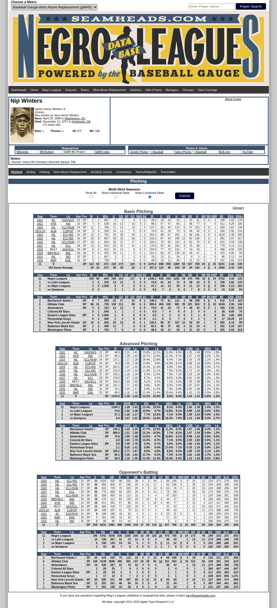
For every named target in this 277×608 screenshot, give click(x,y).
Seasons (71, 89)
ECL (64, 227)
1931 (40, 256)
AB (112, 477)
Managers (172, 89)
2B (135, 477)
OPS (235, 477)
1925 (40, 238)
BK (209, 216)
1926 (40, 242)
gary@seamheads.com (200, 595)
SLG (226, 477)
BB (190, 216)
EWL (68, 260)
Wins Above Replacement (109, 89)
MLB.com (224, 151)
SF (198, 477)
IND (68, 223)
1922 (40, 223)
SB (154, 477)
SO (174, 477)
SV (144, 216)
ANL (68, 252)
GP (71, 231)
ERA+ (239, 216)
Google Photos (139, 151)
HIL (53, 227)
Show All (90, 192)
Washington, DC (75, 118)
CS (161, 477)
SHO (139, 216)
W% (105, 216)
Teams (84, 89)
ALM (53, 231)
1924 (40, 234)
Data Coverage (207, 89)
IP (152, 216)
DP (203, 477)
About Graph (233, 99)
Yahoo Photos (182, 151)
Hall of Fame (153, 89)
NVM (71, 227)
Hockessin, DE (81, 121)
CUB (66, 231)
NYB (53, 223)
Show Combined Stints (149, 192)
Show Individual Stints (116, 192)
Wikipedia (22, 151)
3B (142, 477)
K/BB (189, 348)
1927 (40, 245)
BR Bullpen (47, 151)
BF (221, 216)
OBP (218, 477)
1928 (40, 249)
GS (121, 216)
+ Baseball (156, 151)
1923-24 (40, 231)
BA (210, 477)
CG (132, 216)
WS (71, 234)
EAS (65, 220)
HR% (208, 348)
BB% (169, 348)
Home (34, 89)
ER (168, 216)
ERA (231, 216)
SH (193, 477)
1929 (40, 252)
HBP (214, 216)
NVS (71, 220)
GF (127, 216)
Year (40, 216)
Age (78, 216)
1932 (40, 260)
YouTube (247, 151)
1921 (40, 220)
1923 (40, 227)
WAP (53, 260)
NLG (57, 252)
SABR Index (102, 151)
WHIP (127, 348)
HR (184, 216)
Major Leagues (51, 89)
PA (103, 477)
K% (146, 348)
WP (203, 216)
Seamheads (19, 89)
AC (54, 220)
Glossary (188, 89)
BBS (50, 252)
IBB (180, 477)
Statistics (135, 89)
